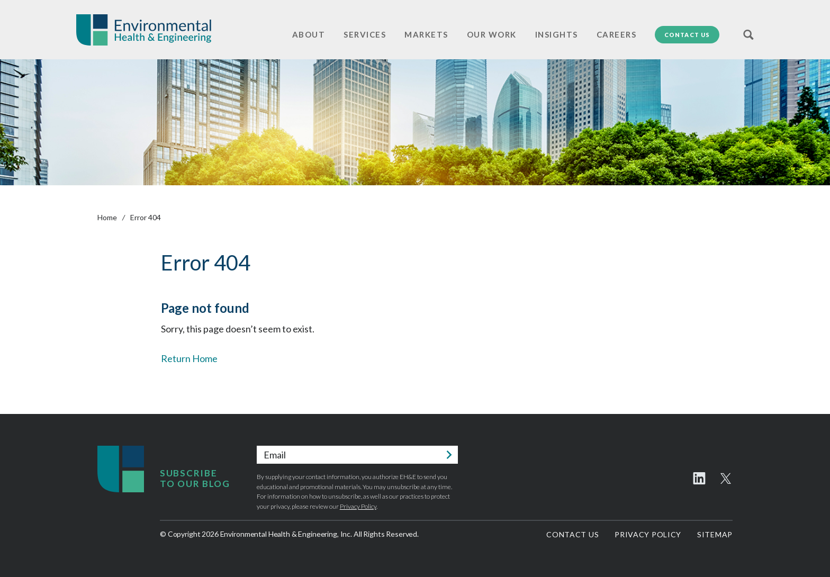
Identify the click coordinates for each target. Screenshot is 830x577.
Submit (449, 455)
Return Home (189, 358)
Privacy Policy (358, 506)
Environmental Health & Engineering (143, 30)
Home (107, 217)
